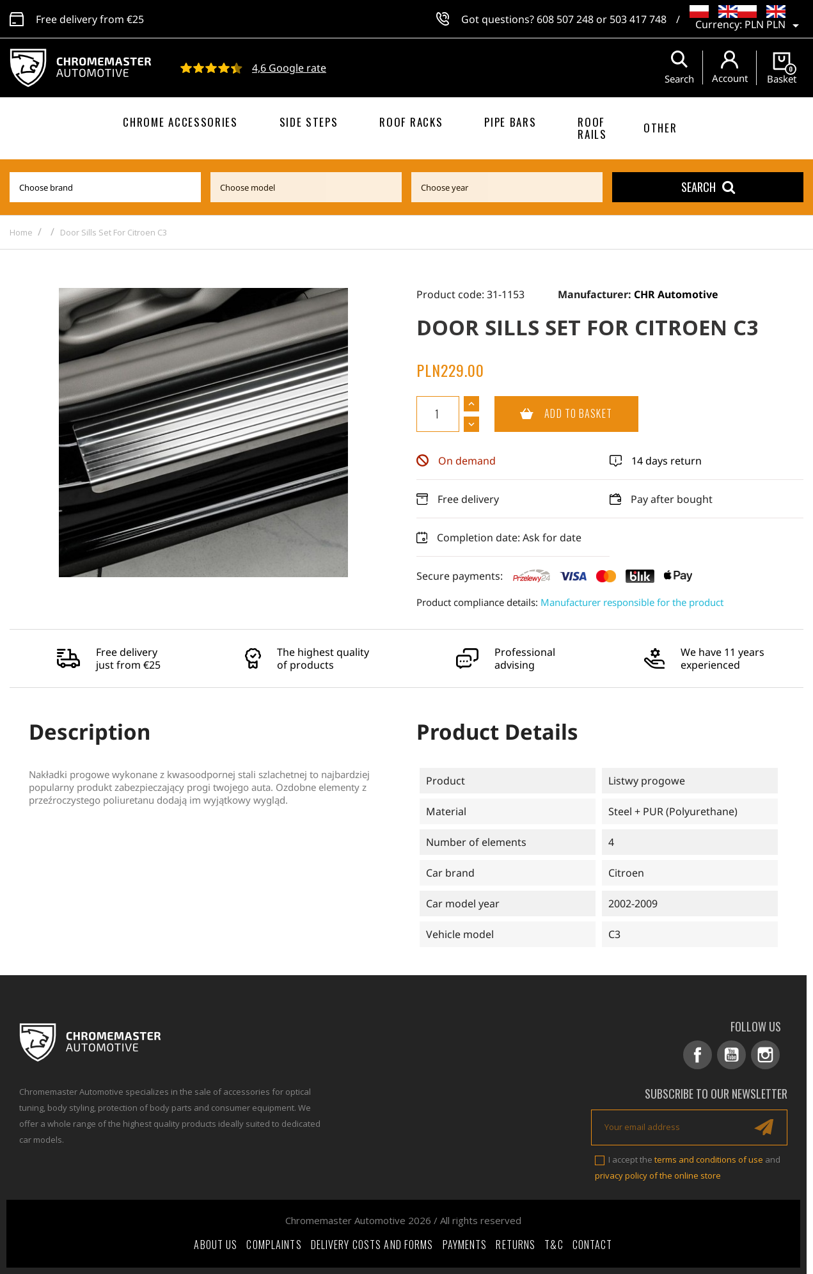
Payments (465, 1244)
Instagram (765, 1054)
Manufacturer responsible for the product (632, 602)
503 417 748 (638, 19)
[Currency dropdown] (774, 25)
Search (708, 187)
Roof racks (411, 122)
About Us (215, 1244)
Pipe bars (510, 122)
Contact (592, 1244)
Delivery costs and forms (372, 1244)
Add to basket (553, 414)
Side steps (309, 122)
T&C (553, 1244)
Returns (515, 1244)
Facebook (697, 1054)
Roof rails (592, 128)
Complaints (273, 1244)
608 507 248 (565, 19)
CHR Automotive (676, 294)
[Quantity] (437, 414)
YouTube (731, 1054)
